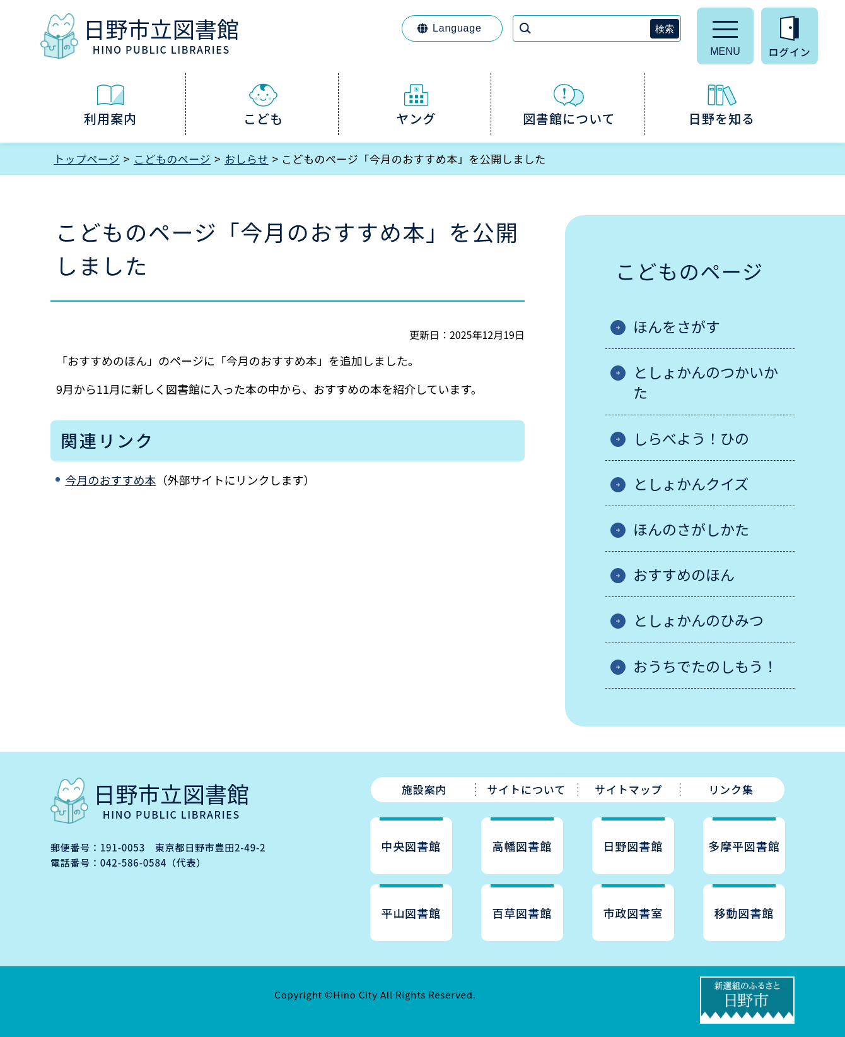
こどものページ (172, 159)
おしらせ (246, 159)
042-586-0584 (133, 862)
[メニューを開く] (725, 36)
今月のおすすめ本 (110, 479)
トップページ (87, 159)
